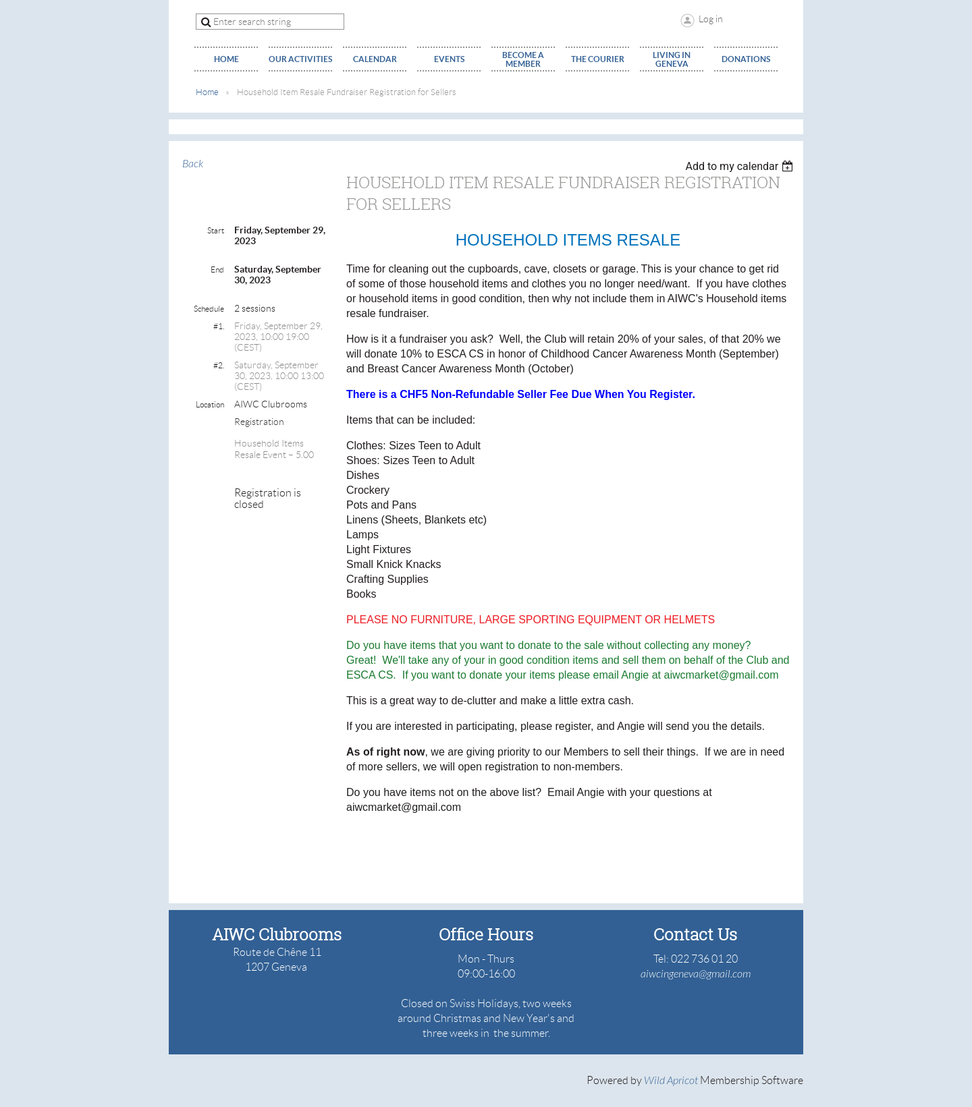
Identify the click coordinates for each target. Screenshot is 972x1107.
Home (207, 92)
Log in (711, 18)
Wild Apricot (671, 1081)
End (217, 269)
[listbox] (740, 166)
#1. (218, 326)
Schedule (209, 308)
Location (210, 404)
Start (215, 230)
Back (192, 164)
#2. (218, 365)
